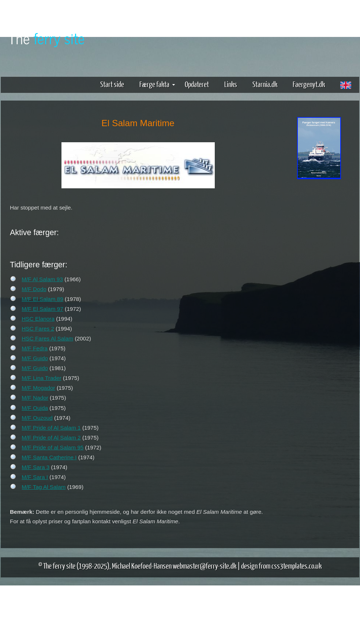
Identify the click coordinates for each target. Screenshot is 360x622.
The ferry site (59, 565)
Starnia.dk (264, 83)
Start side (112, 83)
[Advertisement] (319, 295)
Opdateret (197, 83)
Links (230, 83)
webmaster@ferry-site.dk (204, 565)
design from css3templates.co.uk (281, 565)
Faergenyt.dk (309, 83)
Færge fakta (157, 83)
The (46, 38)
